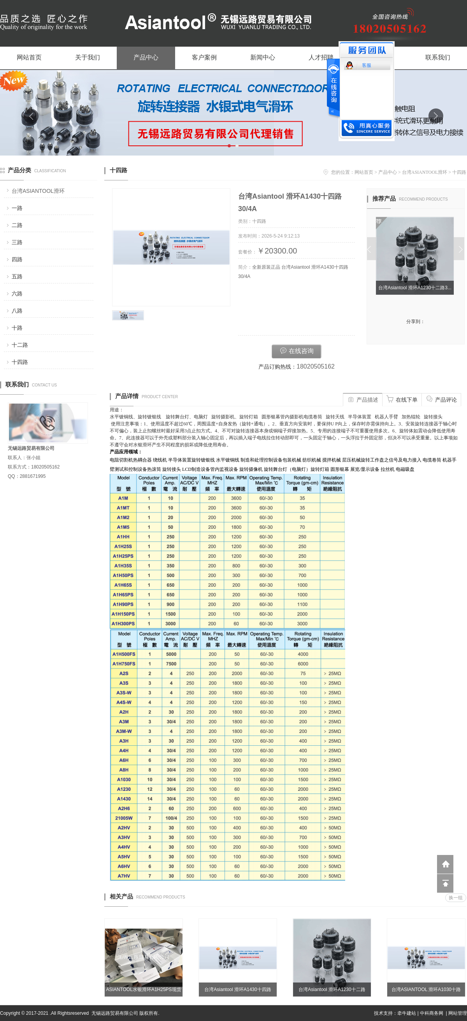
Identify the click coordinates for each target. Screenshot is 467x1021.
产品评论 (441, 399)
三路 (17, 242)
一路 (17, 208)
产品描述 (362, 399)
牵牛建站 (406, 1013)
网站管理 (457, 1013)
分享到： (415, 321)
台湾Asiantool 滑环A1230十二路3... (416, 287)
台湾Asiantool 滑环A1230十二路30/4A (331, 992)
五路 (17, 276)
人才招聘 (321, 57)
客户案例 (204, 57)
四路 (17, 259)
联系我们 (437, 57)
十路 (17, 328)
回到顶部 (445, 883)
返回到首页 (445, 864)
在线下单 (402, 399)
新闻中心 (262, 57)
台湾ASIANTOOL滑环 (38, 191)
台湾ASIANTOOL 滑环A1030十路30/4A (426, 992)
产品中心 (145, 57)
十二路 (20, 345)
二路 (17, 225)
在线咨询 (296, 350)
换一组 (456, 897)
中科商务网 (431, 1013)
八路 (17, 311)
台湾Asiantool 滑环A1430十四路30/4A (237, 992)
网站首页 (29, 57)
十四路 (20, 362)
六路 (17, 293)
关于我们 (87, 57)
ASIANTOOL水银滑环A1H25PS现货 (143, 989)
